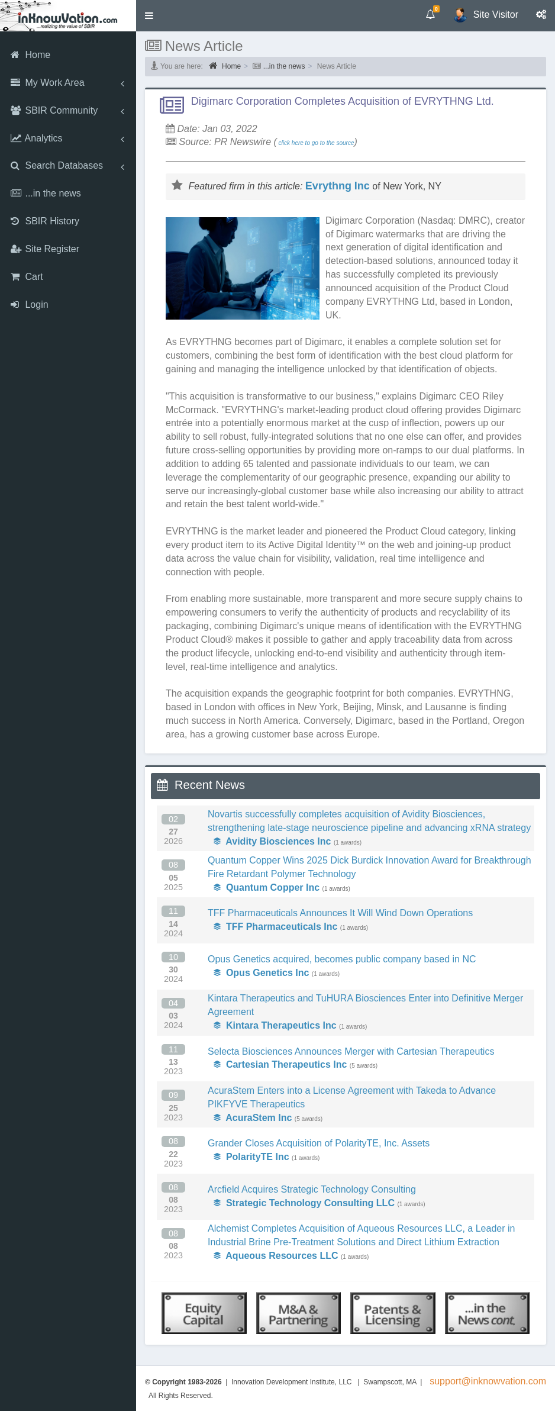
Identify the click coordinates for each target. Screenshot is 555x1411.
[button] (149, 15)
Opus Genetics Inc (261, 973)
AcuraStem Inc (253, 1118)
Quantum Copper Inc (267, 887)
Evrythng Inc (337, 186)
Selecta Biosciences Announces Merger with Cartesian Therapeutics (351, 1051)
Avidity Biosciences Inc (272, 841)
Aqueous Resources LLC (276, 1256)
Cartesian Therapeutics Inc (280, 1064)
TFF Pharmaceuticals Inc (275, 927)
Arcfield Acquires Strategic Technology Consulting (312, 1189)
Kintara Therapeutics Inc (275, 1025)
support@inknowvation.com (488, 1381)
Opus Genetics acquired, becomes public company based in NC (342, 959)
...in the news (284, 66)
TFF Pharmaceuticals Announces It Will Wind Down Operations (340, 913)
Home (225, 65)
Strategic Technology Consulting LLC (304, 1203)
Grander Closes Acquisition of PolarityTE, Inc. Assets (319, 1143)
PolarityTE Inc (251, 1157)
